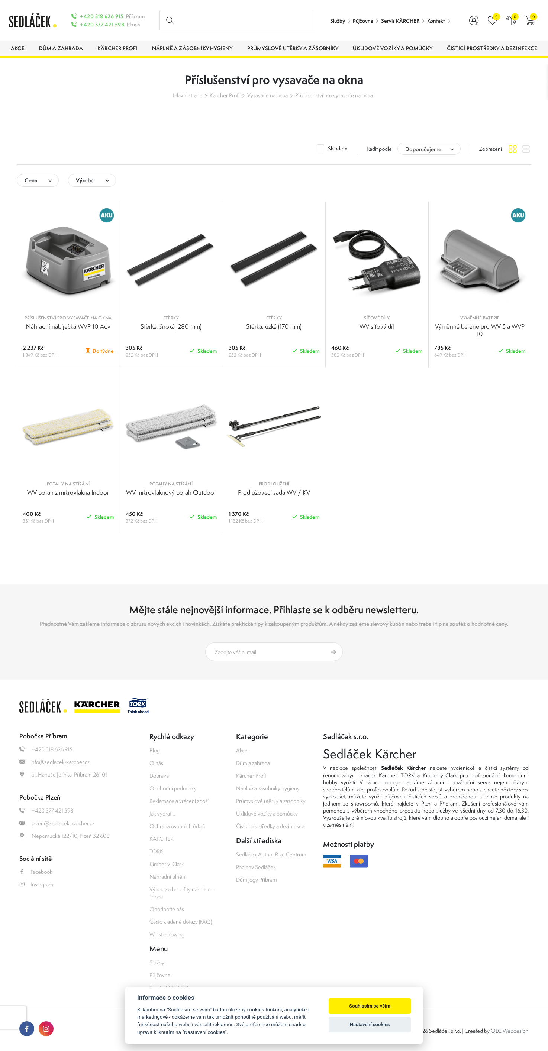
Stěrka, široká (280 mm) (171, 326)
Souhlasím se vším (369, 1006)
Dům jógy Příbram (256, 879)
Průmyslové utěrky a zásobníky (271, 800)
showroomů (364, 803)
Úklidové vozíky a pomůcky (267, 813)
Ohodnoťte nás (166, 908)
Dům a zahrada (253, 763)
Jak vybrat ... (162, 813)
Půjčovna (363, 20)
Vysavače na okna (267, 95)
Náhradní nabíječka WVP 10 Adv (68, 326)
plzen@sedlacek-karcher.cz (56, 823)
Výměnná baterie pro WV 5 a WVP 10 (480, 330)
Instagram (36, 884)
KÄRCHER (161, 838)
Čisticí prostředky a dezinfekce (270, 826)
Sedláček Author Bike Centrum (271, 854)
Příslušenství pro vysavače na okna (334, 95)
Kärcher (388, 775)
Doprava (159, 775)
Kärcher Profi (225, 95)
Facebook (35, 871)
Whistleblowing (166, 934)
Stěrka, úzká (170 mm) (274, 326)
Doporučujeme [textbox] (423, 149)
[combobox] (429, 149)
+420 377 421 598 (102, 24)
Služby (337, 20)
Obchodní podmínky (173, 788)
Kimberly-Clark (166, 864)
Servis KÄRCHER (400, 20)
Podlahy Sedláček (256, 867)
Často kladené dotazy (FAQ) (180, 921)
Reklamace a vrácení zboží (179, 800)
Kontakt (436, 20)
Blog (154, 750)
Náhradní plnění (167, 876)
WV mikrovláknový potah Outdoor (171, 492)
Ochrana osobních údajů (177, 826)
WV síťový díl (377, 326)
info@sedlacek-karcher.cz (54, 761)
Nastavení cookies (370, 1024)
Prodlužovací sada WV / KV (274, 492)
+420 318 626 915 (101, 16)
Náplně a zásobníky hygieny (268, 788)
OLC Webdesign (510, 1030)
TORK (156, 851)
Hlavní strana (187, 95)
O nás (156, 763)
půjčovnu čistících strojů (412, 796)
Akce (242, 750)
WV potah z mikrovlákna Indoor (68, 492)
